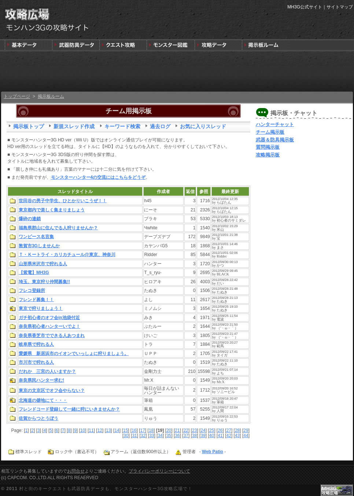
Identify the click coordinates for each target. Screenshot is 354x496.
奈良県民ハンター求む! (41, 380)
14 (116, 430)
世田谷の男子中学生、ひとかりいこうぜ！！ (63, 200)
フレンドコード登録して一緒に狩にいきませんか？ (69, 409)
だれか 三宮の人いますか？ (47, 371)
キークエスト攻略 (123, 45)
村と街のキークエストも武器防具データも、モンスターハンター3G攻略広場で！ (105, 488)
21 (177, 430)
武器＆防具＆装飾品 (75, 45)
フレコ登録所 (32, 290)
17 (142, 430)
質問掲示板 (268, 147)
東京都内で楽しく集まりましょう (52, 209)
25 (211, 430)
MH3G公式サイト (304, 7)
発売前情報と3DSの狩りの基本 (28, 45)
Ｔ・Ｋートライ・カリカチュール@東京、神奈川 (67, 254)
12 (99, 430)
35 (168, 435)
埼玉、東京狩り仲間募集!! (44, 281)
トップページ (17, 96)
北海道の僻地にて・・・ (43, 400)
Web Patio (212, 451)
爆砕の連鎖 (30, 218)
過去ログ (160, 126)
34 (160, 435)
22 (186, 430)
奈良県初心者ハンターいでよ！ (49, 326)
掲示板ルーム (51, 96)
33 (151, 435)
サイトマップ (340, 7)
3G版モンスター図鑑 (170, 45)
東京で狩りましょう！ (41, 308)
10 (82, 430)
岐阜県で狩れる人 (36, 344)
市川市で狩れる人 (36, 362)
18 (151, 430)
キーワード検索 (122, 126)
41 (220, 435)
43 (237, 435)
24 (202, 430)
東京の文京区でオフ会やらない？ (52, 390)
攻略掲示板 (268, 155)
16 (134, 430)
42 (228, 435)
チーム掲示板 (270, 132)
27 (228, 430)
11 (91, 430)
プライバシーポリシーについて (159, 471)
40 (211, 435)
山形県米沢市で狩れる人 (43, 263)
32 (143, 435)
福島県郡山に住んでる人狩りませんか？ (58, 227)
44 (245, 435)
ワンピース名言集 (36, 236)
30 (125, 435)
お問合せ (76, 471)
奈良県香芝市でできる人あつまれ (52, 335)
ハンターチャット (275, 124)
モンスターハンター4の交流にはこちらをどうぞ (98, 177)
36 (177, 435)
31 (134, 435)
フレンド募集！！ (36, 299)
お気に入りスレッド (203, 126)
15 (125, 430)
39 (202, 435)
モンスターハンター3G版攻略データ (217, 45)
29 (245, 430)
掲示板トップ (28, 126)
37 (186, 435)
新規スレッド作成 (74, 126)
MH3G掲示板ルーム (264, 45)
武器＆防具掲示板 (275, 139)
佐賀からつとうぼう (38, 418)
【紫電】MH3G (34, 272)
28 (237, 430)
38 (194, 435)
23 (194, 430)
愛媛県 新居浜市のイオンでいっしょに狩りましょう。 (74, 353)
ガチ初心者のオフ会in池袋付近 (49, 317)
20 (168, 430)
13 (108, 430)
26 (220, 430)
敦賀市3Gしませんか (39, 245)
